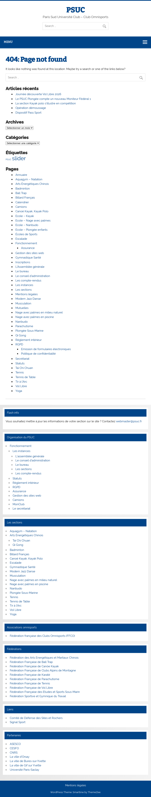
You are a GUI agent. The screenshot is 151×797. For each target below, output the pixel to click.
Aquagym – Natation (28, 179)
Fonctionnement (26, 243)
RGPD (19, 344)
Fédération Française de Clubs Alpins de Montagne (43, 670)
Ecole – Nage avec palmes (32, 220)
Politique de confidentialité (38, 353)
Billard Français (25, 197)
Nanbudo (21, 321)
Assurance (28, 248)
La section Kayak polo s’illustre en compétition (45, 103)
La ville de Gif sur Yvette (25, 765)
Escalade (21, 238)
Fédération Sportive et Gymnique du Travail (38, 696)
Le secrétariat (21, 508)
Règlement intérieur (28, 340)
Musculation (23, 303)
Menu (8, 42)
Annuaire (21, 175)
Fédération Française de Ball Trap (31, 662)
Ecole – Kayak (24, 216)
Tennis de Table (25, 377)
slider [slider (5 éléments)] (19, 158)
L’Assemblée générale (29, 266)
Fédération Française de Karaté (30, 674)
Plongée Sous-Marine (29, 330)
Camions (21, 207)
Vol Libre (21, 386)
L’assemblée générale (29, 456)
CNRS (14, 752)
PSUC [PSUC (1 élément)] (8, 159)
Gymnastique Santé (28, 257)
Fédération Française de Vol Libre (31, 687)
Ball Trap (21, 193)
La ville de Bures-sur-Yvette (28, 761)
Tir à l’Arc (21, 381)
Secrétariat (22, 358)
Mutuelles (21, 308)
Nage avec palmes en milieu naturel (39, 312)
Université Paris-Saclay (24, 769)
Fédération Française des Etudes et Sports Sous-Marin (45, 692)
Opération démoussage (30, 108)
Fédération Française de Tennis (30, 683)
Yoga (18, 391)
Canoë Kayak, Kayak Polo (31, 211)
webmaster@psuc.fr (129, 421)
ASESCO (15, 744)
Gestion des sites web (29, 253)
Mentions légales (26, 294)
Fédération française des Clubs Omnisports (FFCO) (42, 636)
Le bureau (22, 271)
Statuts (19, 363)
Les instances (24, 285)
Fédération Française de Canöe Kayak (34, 666)
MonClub (18, 504)
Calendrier (22, 202)
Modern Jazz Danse (28, 298)
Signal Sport (17, 722)
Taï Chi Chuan (24, 368)
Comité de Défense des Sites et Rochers (36, 718)
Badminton (22, 188)
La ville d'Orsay (19, 756)
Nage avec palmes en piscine (34, 317)
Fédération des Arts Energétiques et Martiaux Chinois (44, 657)
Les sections (23, 289)
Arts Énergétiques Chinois (32, 184)
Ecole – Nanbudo (26, 225)
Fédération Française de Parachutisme (34, 679)
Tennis (19, 372)
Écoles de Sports (26, 234)
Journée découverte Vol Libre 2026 (38, 94)
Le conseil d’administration (32, 276)
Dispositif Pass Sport (28, 112)
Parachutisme (24, 326)
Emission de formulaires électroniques (46, 349)
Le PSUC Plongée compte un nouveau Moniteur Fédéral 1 (53, 99)
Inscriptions (22, 262)
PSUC (75, 10)
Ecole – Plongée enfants (31, 229)
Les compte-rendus (28, 280)
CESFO (14, 748)
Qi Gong (20, 335)
